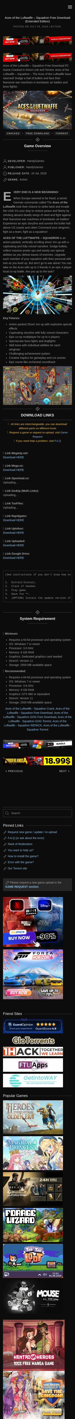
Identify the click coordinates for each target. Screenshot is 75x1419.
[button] (70, 7)
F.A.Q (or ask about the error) (26, 838)
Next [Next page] (64, 771)
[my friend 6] (33, 1064)
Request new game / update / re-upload (32, 832)
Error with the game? (21, 862)
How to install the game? (23, 856)
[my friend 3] (33, 1051)
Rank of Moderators (20, 844)
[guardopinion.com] (33, 1025)
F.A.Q (57, 440)
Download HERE (13, 457)
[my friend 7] (33, 1080)
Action (56, 26)
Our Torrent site (17, 868)
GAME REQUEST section (21, 886)
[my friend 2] (33, 1039)
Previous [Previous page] (14, 771)
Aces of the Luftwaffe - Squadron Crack (29, 708)
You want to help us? (21, 850)
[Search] (37, 813)
